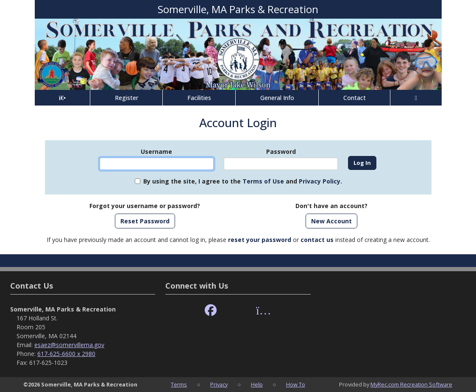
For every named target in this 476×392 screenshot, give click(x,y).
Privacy (219, 384)
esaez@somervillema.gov (69, 345)
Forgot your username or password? (144, 206)
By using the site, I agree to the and (242, 181)
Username (156, 151)
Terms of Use (263, 181)
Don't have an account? (331, 206)
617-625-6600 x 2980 (66, 354)
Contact (354, 98)
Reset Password (145, 221)
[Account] (415, 98)
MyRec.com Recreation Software (411, 384)
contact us (317, 240)
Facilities (199, 98)
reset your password (259, 240)
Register (126, 98)
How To (295, 384)
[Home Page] (62, 98)
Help (257, 384)
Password (281, 151)
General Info (277, 98)
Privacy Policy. (320, 181)
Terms (179, 384)
